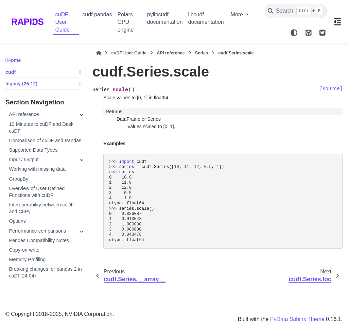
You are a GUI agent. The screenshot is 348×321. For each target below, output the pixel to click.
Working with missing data (37, 169)
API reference (24, 114)
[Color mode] (294, 32)
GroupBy (18, 179)
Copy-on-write (24, 250)
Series (201, 52)
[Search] (296, 11)
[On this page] (337, 22)
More (238, 14)
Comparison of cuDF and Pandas (45, 140)
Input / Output (23, 159)
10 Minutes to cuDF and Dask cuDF (41, 127)
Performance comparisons (37, 231)
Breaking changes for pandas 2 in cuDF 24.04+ (45, 272)
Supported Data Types (33, 150)
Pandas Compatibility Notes (39, 240)
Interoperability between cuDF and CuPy (41, 208)
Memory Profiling (27, 259)
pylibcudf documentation (165, 18)
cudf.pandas (97, 14)
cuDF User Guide (62, 22)
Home (14, 60)
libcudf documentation (206, 18)
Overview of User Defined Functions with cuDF (37, 192)
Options (17, 221)
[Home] (98, 53)
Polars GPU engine (125, 22)
